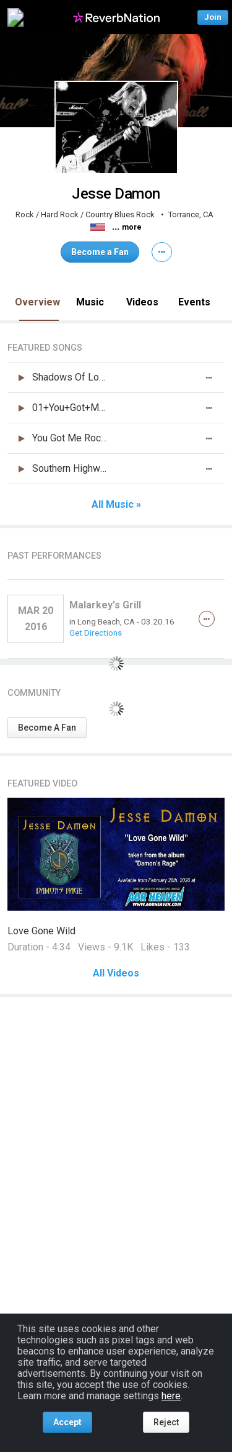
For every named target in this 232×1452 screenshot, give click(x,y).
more (132, 227)
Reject (166, 1422)
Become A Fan (47, 728)
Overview (37, 302)
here (171, 1396)
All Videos (116, 973)
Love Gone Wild (41, 931)
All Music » (116, 504)
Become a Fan (100, 252)
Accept (67, 1422)
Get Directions (95, 633)
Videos (142, 302)
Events (194, 302)
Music (90, 302)
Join (212, 17)
